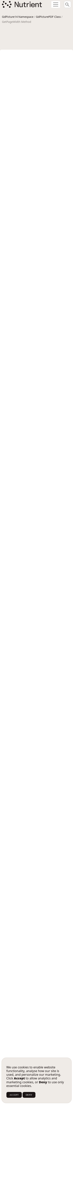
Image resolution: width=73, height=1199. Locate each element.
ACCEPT (14, 1095)
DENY (29, 1095)
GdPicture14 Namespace (17, 17)
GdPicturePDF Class (48, 17)
